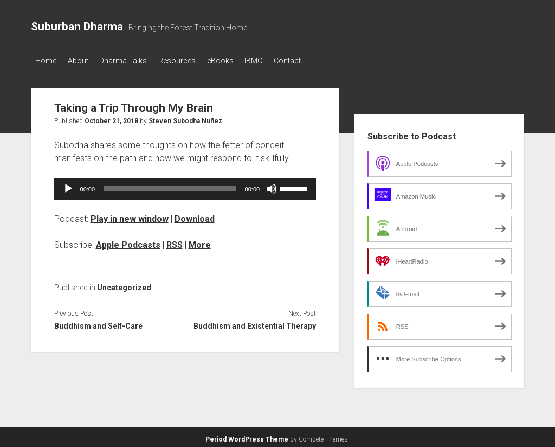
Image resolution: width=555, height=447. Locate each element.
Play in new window (130, 215)
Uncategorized (124, 284)
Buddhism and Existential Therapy (254, 323)
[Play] (68, 185)
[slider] (170, 185)
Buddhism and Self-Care (98, 323)
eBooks (240, 60)
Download (195, 215)
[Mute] (271, 185)
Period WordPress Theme (246, 436)
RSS (174, 242)
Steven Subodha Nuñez (185, 118)
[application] (185, 185)
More (200, 242)
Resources (192, 60)
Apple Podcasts (128, 242)
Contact (317, 60)
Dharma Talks (133, 60)
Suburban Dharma (77, 26)
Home (45, 60)
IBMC (279, 60)
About (83, 60)
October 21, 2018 (111, 118)
